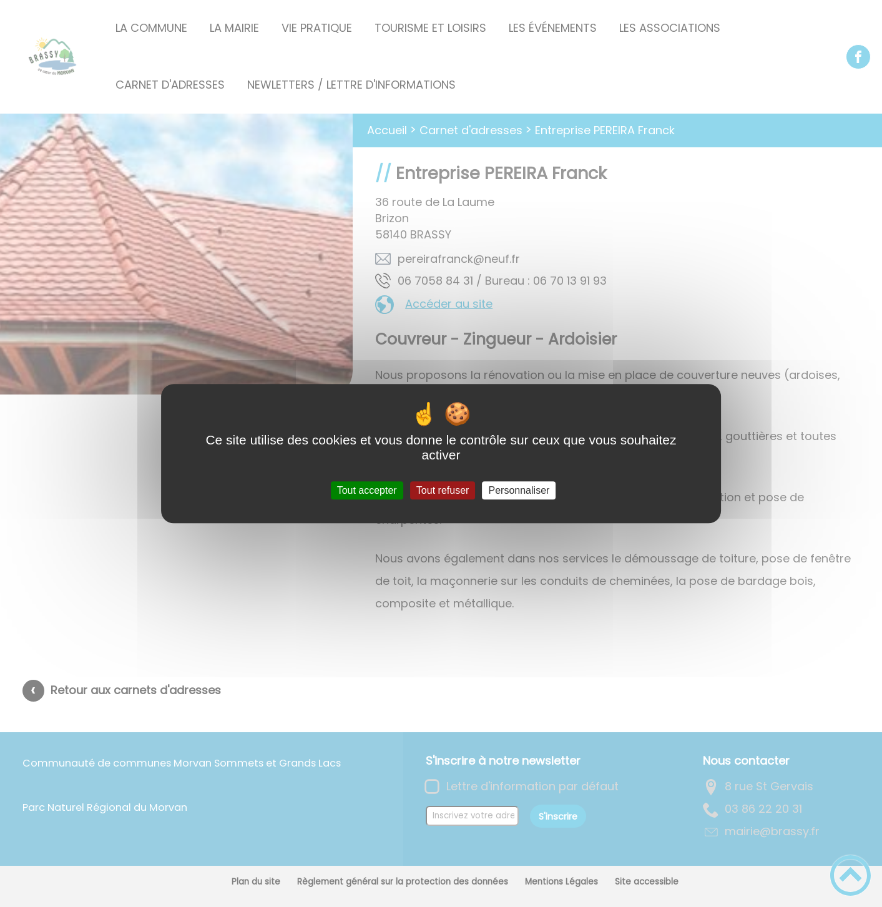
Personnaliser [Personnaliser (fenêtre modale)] (519, 490)
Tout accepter (367, 490)
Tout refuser (442, 490)
